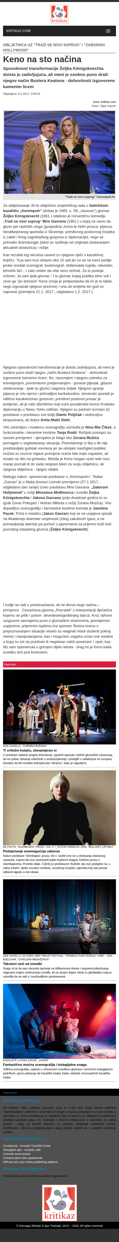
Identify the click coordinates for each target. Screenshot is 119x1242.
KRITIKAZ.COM (18, 31)
